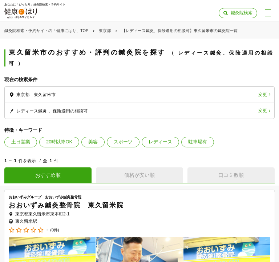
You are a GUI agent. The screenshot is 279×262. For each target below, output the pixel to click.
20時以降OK (59, 141)
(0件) (54, 230)
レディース (160, 141)
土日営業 (20, 141)
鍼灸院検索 (241, 12)
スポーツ (123, 141)
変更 (262, 94)
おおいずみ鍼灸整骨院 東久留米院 (66, 205)
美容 (93, 141)
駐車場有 (197, 141)
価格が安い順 (139, 175)
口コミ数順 (231, 175)
